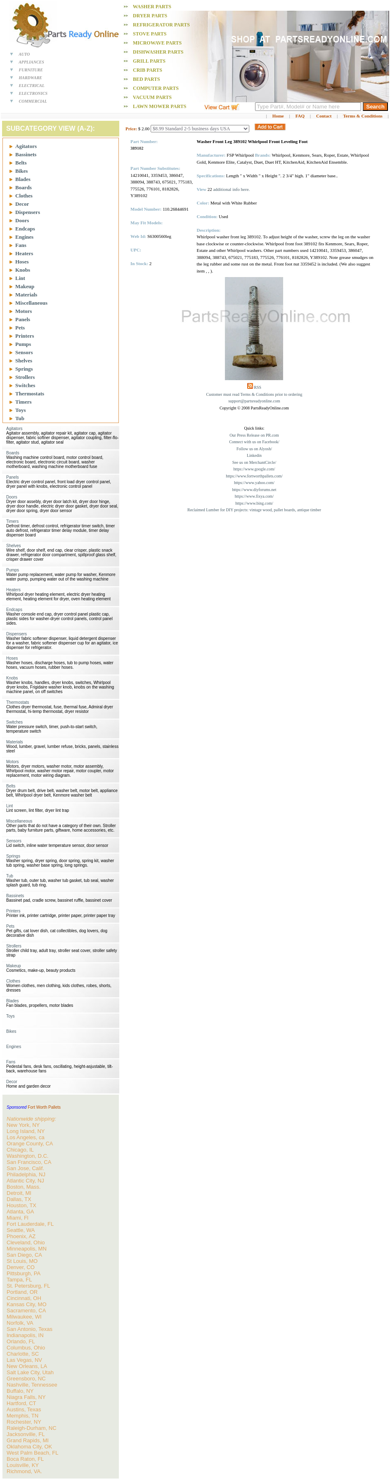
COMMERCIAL (33, 101)
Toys (20, 410)
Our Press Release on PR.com (254, 435)
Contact (323, 115)
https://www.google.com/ (254, 469)
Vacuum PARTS (152, 97)
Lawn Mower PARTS (159, 106)
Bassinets (25, 154)
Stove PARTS (150, 34)
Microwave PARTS (157, 43)
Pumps (23, 344)
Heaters (24, 253)
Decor (22, 204)
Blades (23, 179)
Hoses (22, 262)
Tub (19, 418)
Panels (22, 319)
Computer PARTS (156, 88)
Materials (26, 294)
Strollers (25, 377)
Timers (23, 402)
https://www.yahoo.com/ (254, 482)
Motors (23, 311)
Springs (24, 369)
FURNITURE (31, 70)
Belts (20, 163)
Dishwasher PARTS (158, 52)
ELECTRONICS (33, 93)
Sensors (24, 352)
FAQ (300, 115)
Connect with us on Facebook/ (254, 442)
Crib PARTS (147, 70)
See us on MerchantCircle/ (254, 462)
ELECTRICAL (32, 85)
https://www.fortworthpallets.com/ (254, 476)
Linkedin (254, 455)
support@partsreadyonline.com (254, 401)
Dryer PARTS (150, 16)
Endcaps (25, 229)
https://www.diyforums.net (254, 489)
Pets (20, 327)
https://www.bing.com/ (254, 503)
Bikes (21, 171)
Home (278, 115)
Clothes (24, 196)
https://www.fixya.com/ (254, 496)
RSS (257, 387)
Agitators (26, 146)
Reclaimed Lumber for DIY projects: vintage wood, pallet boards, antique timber (254, 510)
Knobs (22, 270)
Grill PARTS (149, 61)
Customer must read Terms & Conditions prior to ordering (254, 394)
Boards (23, 187)
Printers (24, 336)
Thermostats (29, 393)
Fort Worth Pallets (44, 1107)
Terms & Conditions (363, 115)
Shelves (23, 360)
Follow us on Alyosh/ (254, 449)
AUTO (24, 54)
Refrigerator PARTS (161, 25)
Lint (20, 278)
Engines (24, 237)
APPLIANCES (31, 62)
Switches (25, 385)
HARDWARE (31, 77)
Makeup (24, 286)
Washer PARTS (152, 6)
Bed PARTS (146, 79)
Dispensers (27, 212)
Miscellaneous (31, 303)
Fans (20, 245)
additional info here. (231, 189)
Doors (22, 220)
